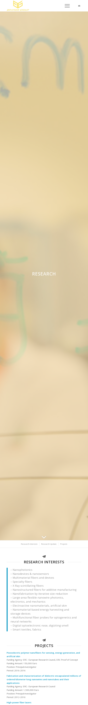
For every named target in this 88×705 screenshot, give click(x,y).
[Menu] (66, 5)
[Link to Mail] (79, 6)
